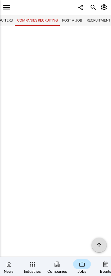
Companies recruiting (37, 20)
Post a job (72, 20)
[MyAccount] (105, 7)
